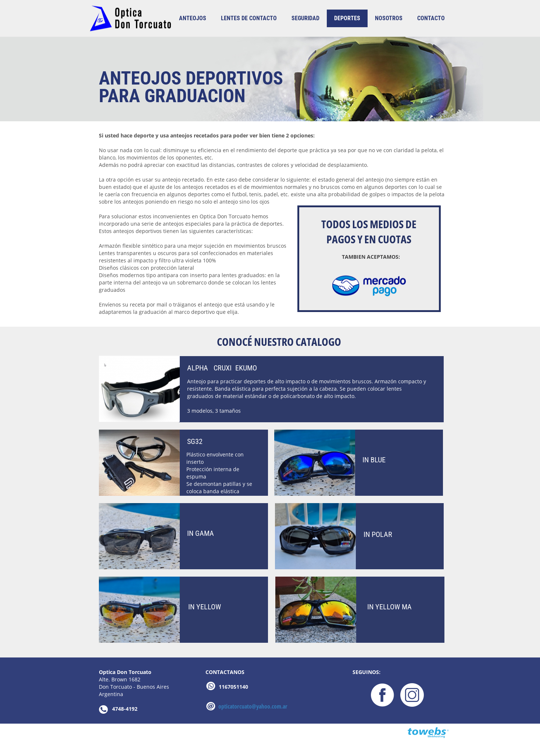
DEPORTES (347, 18)
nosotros (389, 18)
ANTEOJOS (192, 18)
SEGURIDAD (305, 18)
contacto (431, 18)
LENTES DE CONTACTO (249, 18)
